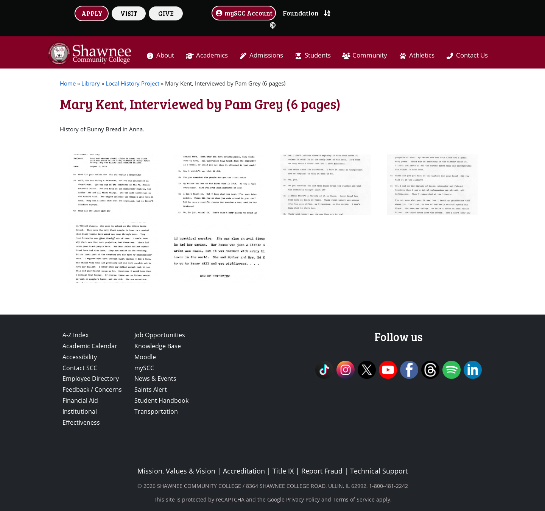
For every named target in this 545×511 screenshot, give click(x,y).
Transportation (156, 411)
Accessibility (79, 357)
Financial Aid (80, 400)
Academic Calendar (89, 346)
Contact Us (472, 55)
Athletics (421, 55)
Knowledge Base (157, 346)
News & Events (155, 378)
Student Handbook (161, 400)
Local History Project (132, 83)
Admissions (266, 55)
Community (369, 55)
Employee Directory (90, 378)
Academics (212, 55)
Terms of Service (354, 499)
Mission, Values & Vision (176, 470)
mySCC (144, 368)
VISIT (128, 13)
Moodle (145, 357)
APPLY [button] (92, 13)
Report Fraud (322, 470)
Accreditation (244, 470)
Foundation (301, 12)
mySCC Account (243, 12)
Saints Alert (150, 389)
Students (318, 55)
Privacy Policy (303, 499)
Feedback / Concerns (92, 389)
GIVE (166, 13)
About (165, 55)
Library (90, 83)
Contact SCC (79, 368)
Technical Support (379, 470)
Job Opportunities (159, 335)
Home (68, 83)
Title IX (283, 470)
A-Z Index (75, 335)
